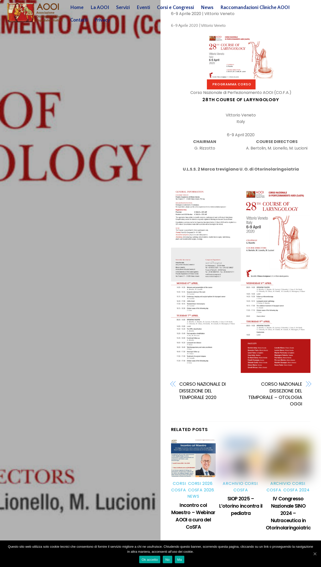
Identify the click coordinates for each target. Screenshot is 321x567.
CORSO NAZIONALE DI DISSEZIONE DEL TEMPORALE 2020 (202, 390)
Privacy (102, 20)
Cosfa (178, 490)
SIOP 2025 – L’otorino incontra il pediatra (241, 506)
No (167, 559)
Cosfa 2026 (201, 490)
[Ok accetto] (314, 553)
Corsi (179, 483)
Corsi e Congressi (175, 7)
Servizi (123, 7)
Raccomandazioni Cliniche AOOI (255, 7)
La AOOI (100, 7)
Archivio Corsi (240, 483)
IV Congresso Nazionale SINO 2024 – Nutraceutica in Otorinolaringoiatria (288, 513)
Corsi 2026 (200, 483)
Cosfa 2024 (296, 490)
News (207, 7)
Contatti (79, 20)
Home (77, 7)
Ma (179, 559)
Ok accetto (150, 559)
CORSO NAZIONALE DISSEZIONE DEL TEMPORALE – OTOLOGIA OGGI (275, 394)
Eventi (143, 7)
